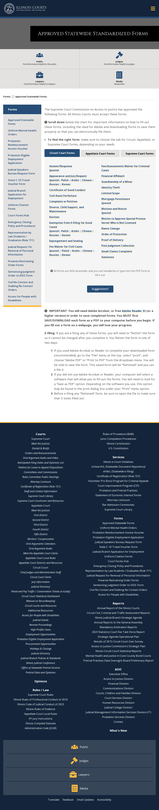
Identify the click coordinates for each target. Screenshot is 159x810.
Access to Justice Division (118, 679)
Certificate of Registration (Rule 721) (41, 486)
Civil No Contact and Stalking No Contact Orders (20, 286)
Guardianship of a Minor (116, 181)
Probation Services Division (118, 717)
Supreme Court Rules (40, 694)
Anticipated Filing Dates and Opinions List (41, 462)
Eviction (54, 217)
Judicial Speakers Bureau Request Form (21, 171)
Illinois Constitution (118, 443)
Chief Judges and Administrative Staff (40, 572)
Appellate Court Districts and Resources (40, 563)
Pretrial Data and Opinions (40, 672)
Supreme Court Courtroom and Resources (41, 501)
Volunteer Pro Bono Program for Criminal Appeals (118, 481)
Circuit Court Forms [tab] (62, 153)
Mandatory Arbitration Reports (118, 627)
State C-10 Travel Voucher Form (19, 182)
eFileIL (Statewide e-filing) (118, 471)
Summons (107, 257)
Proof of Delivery (112, 240)
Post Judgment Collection (117, 245)
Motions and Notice (114, 208)
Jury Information (41, 582)
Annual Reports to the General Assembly (118, 622)
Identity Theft (110, 187)
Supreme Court (40, 439)
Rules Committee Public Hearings (40, 477)
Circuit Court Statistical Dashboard (41, 596)
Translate (53, 799)
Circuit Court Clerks (40, 577)
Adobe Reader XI (134, 311)
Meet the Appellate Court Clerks (40, 553)
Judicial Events (40, 620)
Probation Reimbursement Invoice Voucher (18, 144)
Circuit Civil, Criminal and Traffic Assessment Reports (118, 613)
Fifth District (40, 534)
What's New (118, 730)
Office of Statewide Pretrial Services (40, 667)
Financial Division (118, 683)
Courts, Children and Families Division (118, 693)
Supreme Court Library (40, 496)
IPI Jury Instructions (40, 718)
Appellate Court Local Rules (41, 558)
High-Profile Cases (41, 629)
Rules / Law (41, 690)
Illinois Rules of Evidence (40, 709)
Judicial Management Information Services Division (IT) (118, 712)
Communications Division (118, 688)
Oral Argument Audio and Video (40, 458)
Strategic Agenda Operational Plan (118, 636)
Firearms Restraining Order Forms (21, 263)
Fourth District (40, 529)
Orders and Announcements (40, 453)
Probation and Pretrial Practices (118, 490)
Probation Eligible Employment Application (19, 159)
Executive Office (118, 674)
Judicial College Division (118, 707)
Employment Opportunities (40, 634)
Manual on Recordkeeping (40, 601)
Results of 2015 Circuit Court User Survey (118, 641)
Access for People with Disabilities (22, 298)
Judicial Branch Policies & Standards (41, 658)
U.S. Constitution (118, 448)
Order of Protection (114, 234)
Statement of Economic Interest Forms (118, 495)
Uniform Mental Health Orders (22, 132)
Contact (118, 722)
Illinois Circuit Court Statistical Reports (118, 651)
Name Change (110, 228)
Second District (40, 520)
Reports (118, 603)
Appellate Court (40, 505)
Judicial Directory (40, 586)
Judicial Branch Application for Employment (17, 194)
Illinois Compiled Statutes (41, 723)
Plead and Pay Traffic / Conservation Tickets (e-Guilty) (40, 591)
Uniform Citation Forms (18, 206)
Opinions (40, 681)
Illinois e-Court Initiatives (118, 462)
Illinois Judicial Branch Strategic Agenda (118, 617)
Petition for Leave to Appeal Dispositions (40, 467)
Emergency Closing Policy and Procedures (21, 224)
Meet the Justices (40, 443)
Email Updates (85, 799)
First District (40, 515)
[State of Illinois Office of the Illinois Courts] (25, 8)
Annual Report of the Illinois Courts (118, 608)
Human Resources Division (118, 702)
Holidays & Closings (41, 648)
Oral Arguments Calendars (40, 543)
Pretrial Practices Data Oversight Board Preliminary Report (118, 660)
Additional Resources (40, 610)
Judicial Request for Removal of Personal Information (20, 250)
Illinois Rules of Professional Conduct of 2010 (41, 699)
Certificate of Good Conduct (67, 190)
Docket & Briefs (40, 448)
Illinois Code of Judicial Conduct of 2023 (40, 704)
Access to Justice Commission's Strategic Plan (118, 646)
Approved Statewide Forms (21, 122)
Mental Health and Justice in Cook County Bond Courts (118, 656)
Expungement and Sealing (66, 241)
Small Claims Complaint (116, 251)
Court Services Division (118, 698)
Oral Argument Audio (40, 548)
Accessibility (104, 799)
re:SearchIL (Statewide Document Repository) (118, 466)
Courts (40, 434)
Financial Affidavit (113, 176)
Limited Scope (110, 193)
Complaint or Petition (63, 201)
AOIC (118, 669)
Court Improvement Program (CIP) (118, 485)
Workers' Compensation (40, 539)
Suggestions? (100, 289)
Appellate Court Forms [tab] (100, 153)
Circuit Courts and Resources (40, 605)
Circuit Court (40, 567)
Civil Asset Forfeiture (63, 195)
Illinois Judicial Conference (40, 663)
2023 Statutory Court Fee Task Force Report (118, 632)
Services (118, 457)
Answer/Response (60, 166)
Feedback (68, 799)
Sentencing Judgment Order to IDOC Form (21, 273)
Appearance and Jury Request (68, 176)
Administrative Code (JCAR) (40, 728)
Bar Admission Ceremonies (118, 505)
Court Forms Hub (18, 215)
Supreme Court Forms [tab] (140, 153)
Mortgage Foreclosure (115, 199)
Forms (7, 96)
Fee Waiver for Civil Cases (65, 246)
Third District (40, 524)
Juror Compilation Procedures (118, 439)
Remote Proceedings (40, 625)
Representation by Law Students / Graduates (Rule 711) (21, 236)
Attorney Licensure (40, 481)
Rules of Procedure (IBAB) (118, 434)
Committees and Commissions (40, 472)
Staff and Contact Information (40, 491)
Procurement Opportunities (41, 644)
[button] (153, 8)
